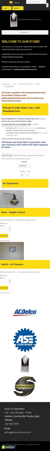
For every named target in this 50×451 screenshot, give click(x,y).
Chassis (37, 84)
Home (14, 84)
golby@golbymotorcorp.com (22, 126)
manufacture (42, 119)
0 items (17, 3)
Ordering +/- (23, 166)
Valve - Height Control (13, 212)
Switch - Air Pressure (12, 264)
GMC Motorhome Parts (26, 84)
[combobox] (25, 175)
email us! (36, 124)
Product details (5, 241)
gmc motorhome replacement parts (26, 128)
